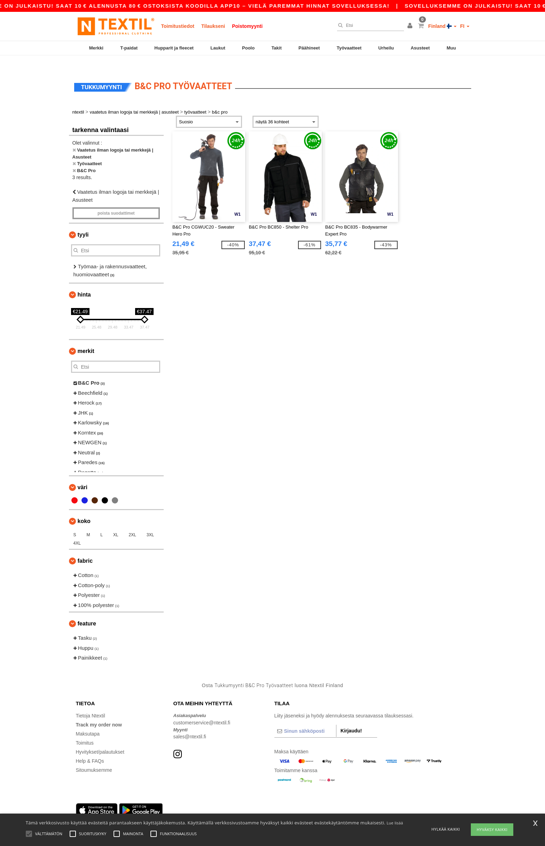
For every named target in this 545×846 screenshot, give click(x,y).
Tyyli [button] (83, 223)
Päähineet (309, 48)
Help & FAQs (90, 749)
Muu (451, 48)
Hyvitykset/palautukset (100, 740)
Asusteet (420, 48)
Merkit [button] (86, 339)
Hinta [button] (84, 283)
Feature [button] (87, 612)
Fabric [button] (85, 549)
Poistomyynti (247, 26)
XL (115, 523)
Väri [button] (82, 475)
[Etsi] (368, 25)
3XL (150, 523)
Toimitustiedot (177, 26)
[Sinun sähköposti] (305, 719)
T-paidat (129, 48)
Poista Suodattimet (116, 201)
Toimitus (85, 731)
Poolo (248, 48)
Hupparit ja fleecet (174, 48)
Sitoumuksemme (94, 758)
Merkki (96, 48)
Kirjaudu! (351, 719)
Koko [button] (84, 509)
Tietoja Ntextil (90, 704)
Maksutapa (88, 722)
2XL (132, 523)
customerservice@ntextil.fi (202, 710)
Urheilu (386, 48)
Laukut (217, 48)
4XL (77, 531)
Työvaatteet (349, 48)
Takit (276, 48)
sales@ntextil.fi (189, 725)
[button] (410, 26)
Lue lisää (395, 822)
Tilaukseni (213, 26)
